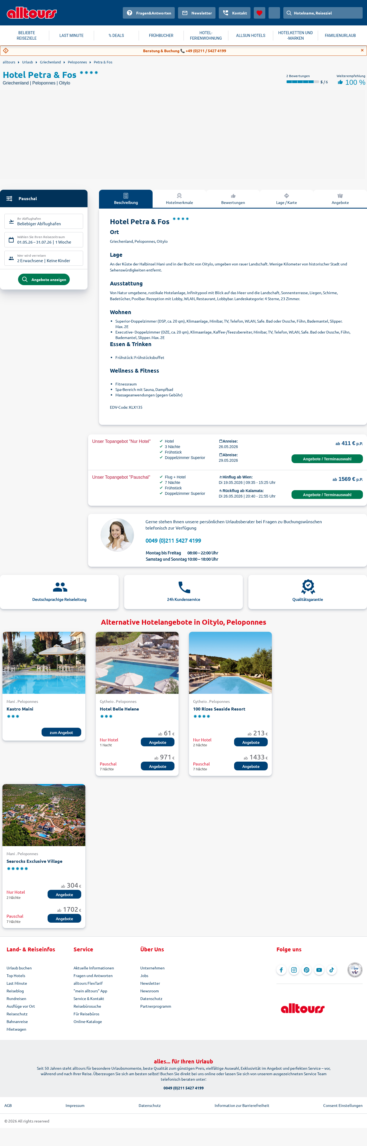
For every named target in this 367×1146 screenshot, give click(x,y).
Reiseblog (15, 990)
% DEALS (116, 35)
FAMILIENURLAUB (340, 35)
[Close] (362, 50)
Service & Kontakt (89, 998)
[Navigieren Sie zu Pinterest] (306, 970)
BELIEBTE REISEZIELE (26, 35)
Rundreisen (16, 998)
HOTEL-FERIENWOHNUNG (206, 35)
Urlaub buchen (19, 967)
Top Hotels (16, 975)
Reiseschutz (17, 1013)
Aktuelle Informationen (94, 967)
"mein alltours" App (90, 990)
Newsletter (150, 983)
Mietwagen (16, 1029)
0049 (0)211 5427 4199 (173, 540)
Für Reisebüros (86, 1013)
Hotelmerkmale (179, 198)
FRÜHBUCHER (161, 35)
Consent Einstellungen (343, 1105)
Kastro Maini (20, 709)
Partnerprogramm (155, 1006)
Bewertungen (233, 198)
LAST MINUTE (71, 35)
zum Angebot (61, 732)
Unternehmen (152, 967)
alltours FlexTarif (88, 983)
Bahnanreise (17, 1021)
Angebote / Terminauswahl (327, 459)
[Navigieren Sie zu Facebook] (281, 970)
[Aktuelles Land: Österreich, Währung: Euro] (274, 13)
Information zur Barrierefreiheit (242, 1105)
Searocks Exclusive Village (34, 861)
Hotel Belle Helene (119, 709)
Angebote (157, 742)
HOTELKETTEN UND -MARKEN (295, 35)
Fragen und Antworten (93, 975)
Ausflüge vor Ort (21, 1006)
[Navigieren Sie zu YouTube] (319, 970)
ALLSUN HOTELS (251, 35)
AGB (8, 1105)
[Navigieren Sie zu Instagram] (294, 970)
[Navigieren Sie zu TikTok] (332, 970)
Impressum (75, 1105)
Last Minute (17, 983)
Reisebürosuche (87, 1006)
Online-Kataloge (88, 1021)
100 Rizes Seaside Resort (219, 709)
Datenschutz (151, 998)
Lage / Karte (286, 198)
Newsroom (149, 990)
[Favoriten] (259, 13)
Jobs (144, 975)
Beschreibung (126, 198)
